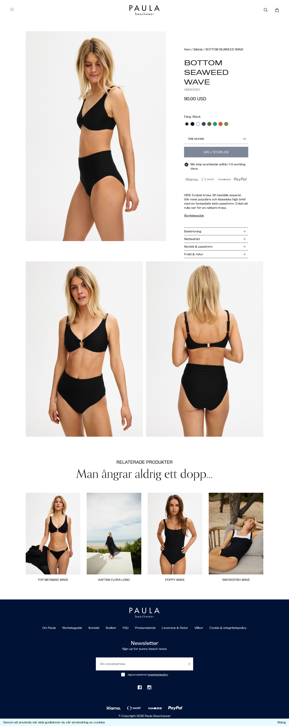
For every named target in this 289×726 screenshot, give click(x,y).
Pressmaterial (145, 628)
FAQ (125, 628)
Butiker (111, 628)
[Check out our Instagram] (149, 687)
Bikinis (198, 49)
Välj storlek (216, 152)
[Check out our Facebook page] (139, 687)
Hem (187, 49)
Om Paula (49, 628)
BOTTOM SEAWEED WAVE (225, 49)
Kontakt (94, 628)
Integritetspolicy (158, 674)
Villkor (198, 628)
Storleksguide (72, 628)
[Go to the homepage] (136, 10)
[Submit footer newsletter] (189, 664)
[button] (96, 144)
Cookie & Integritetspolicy (228, 628)
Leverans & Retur (175, 628)
